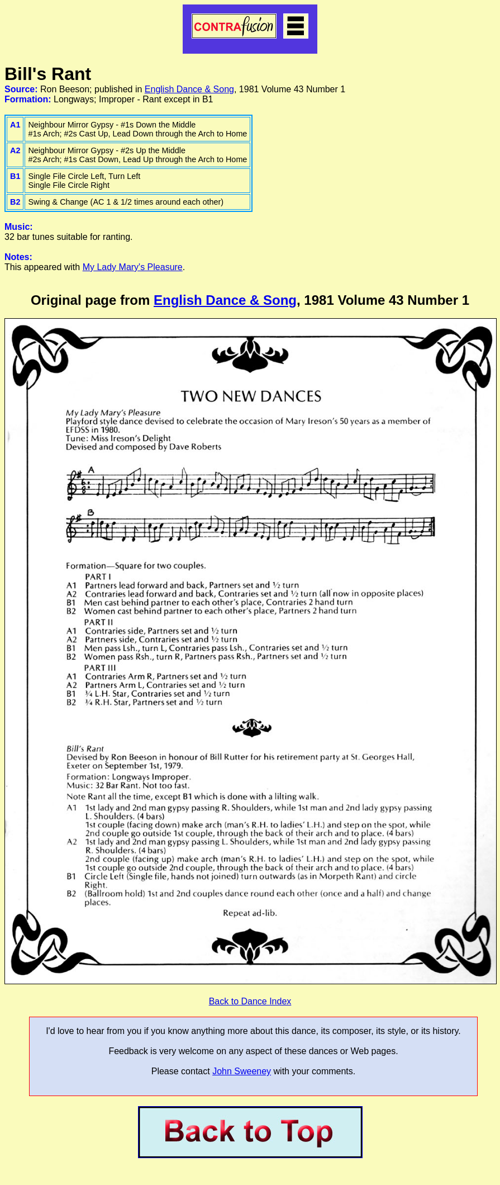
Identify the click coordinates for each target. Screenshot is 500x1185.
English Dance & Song (189, 89)
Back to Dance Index (250, 1001)
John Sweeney (241, 1071)
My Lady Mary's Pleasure (133, 267)
